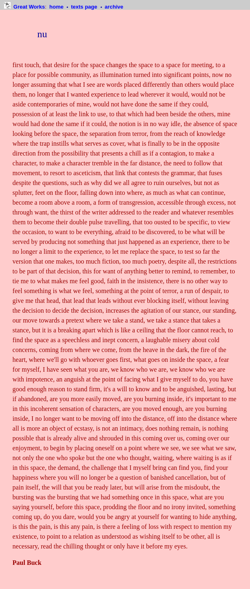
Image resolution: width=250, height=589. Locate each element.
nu (42, 34)
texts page (85, 7)
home (57, 7)
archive (114, 7)
